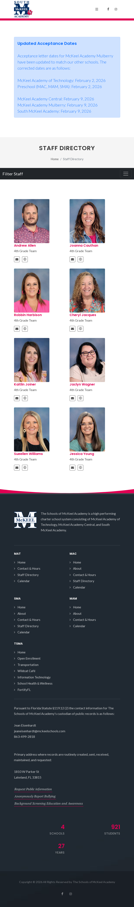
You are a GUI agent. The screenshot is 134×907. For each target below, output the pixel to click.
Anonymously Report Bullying (35, 796)
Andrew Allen (25, 245)
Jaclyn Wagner (82, 384)
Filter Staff (12, 173)
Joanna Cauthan (84, 245)
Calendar (23, 581)
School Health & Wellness (34, 683)
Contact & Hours (28, 568)
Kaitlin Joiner (25, 384)
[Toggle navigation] (126, 174)
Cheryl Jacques (83, 315)
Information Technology (34, 677)
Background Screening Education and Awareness (48, 803)
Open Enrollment (29, 658)
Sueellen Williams (28, 453)
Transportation (27, 665)
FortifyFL (24, 690)
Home (55, 159)
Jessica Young (82, 453)
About (77, 568)
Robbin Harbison (28, 315)
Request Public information (33, 789)
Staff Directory (28, 575)
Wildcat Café (26, 671)
